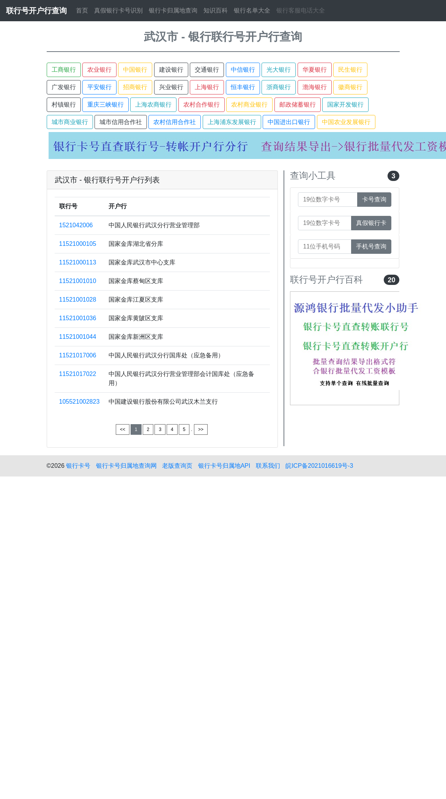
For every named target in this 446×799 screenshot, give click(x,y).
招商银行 (135, 87)
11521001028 (77, 299)
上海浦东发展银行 (232, 122)
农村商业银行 (249, 104)
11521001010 (77, 281)
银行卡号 (78, 465)
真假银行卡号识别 (118, 10)
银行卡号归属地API (224, 465)
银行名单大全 (252, 10)
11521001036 (77, 318)
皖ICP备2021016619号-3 (319, 465)
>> (200, 429)
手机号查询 (371, 246)
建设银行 (171, 69)
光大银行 (278, 69)
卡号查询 (374, 199)
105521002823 (79, 401)
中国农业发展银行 (346, 122)
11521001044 (77, 336)
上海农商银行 (153, 104)
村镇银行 (64, 104)
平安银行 (99, 87)
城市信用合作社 (120, 122)
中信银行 (243, 69)
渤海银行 (315, 87)
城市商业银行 (70, 122)
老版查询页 (177, 465)
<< (122, 429)
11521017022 (77, 374)
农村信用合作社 (174, 122)
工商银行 (64, 69)
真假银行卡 (371, 223)
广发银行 (64, 87)
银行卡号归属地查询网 (126, 465)
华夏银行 (315, 69)
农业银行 (99, 69)
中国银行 (135, 69)
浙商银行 (278, 87)
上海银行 (207, 87)
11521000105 (77, 244)
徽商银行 (350, 87)
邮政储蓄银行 (297, 104)
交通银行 (207, 69)
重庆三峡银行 (105, 104)
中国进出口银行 (289, 122)
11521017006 (77, 355)
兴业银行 (171, 87)
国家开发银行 (345, 104)
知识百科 (215, 10)
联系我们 (268, 465)
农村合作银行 (201, 104)
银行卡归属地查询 (173, 10)
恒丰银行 (243, 87)
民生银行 (350, 69)
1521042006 (76, 225)
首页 (82, 10)
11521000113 (77, 262)
